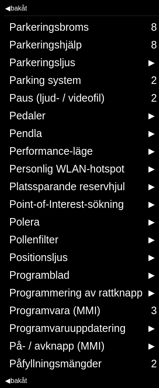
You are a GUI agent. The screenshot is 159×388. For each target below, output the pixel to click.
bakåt (16, 8)
